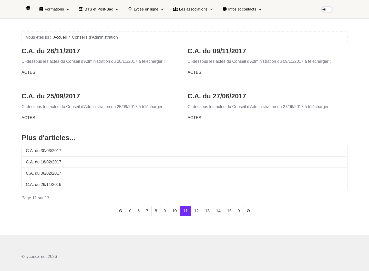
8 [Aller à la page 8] (156, 211)
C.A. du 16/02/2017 (43, 162)
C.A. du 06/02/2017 (43, 173)
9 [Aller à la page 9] (164, 211)
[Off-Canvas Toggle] (343, 9)
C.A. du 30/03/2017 (43, 151)
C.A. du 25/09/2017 (51, 96)
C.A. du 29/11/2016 (43, 184)
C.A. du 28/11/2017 (51, 51)
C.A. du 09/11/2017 (217, 51)
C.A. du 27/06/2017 (217, 96)
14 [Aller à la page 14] (218, 211)
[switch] (327, 9)
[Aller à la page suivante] (239, 211)
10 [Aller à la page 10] (174, 211)
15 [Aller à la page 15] (229, 211)
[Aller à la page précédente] (130, 211)
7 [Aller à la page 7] (147, 211)
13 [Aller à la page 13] (207, 211)
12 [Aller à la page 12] (196, 211)
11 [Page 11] (185, 211)
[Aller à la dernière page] (248, 211)
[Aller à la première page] (121, 211)
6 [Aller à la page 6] (138, 211)
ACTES (28, 72)
